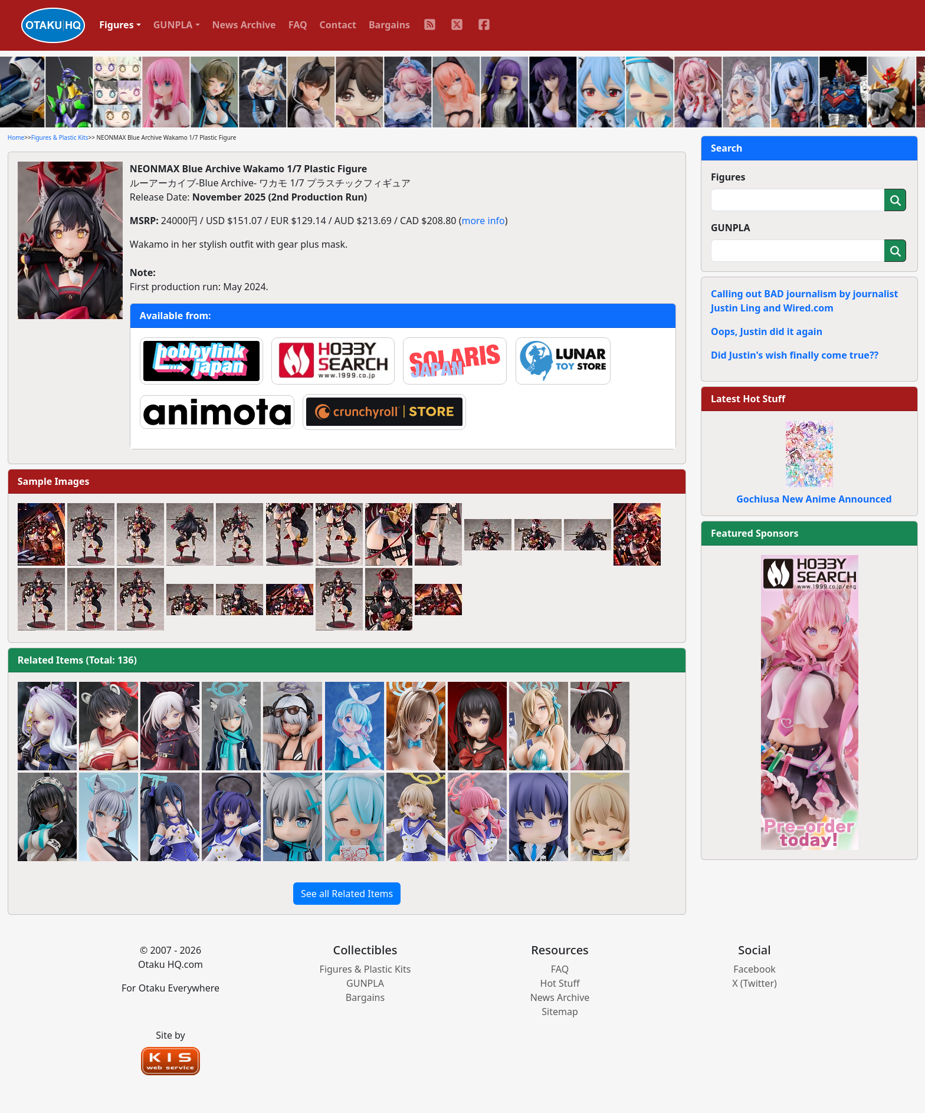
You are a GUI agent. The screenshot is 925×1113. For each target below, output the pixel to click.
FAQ (297, 24)
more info (482, 220)
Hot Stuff (560, 983)
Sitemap (560, 1011)
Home (16, 137)
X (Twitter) (754, 983)
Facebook (754, 969)
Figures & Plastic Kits (59, 137)
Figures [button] (116, 24)
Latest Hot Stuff (748, 398)
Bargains (389, 24)
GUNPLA (730, 227)
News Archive (244, 24)
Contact (338, 24)
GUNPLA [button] (173, 24)
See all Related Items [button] (347, 893)
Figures (728, 176)
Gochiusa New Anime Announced (813, 499)
